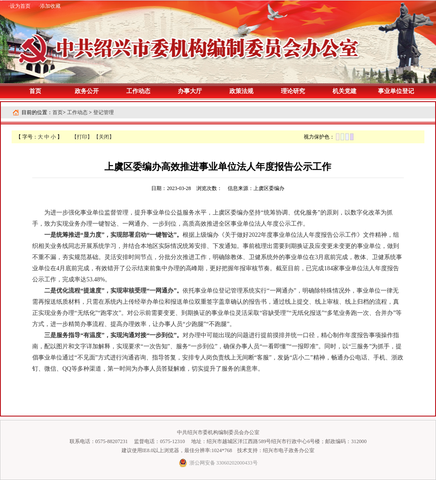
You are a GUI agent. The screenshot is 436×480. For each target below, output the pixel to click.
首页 (35, 91)
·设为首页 (19, 6)
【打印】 (82, 137)
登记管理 (103, 112)
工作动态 (77, 112)
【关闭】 (104, 137)
